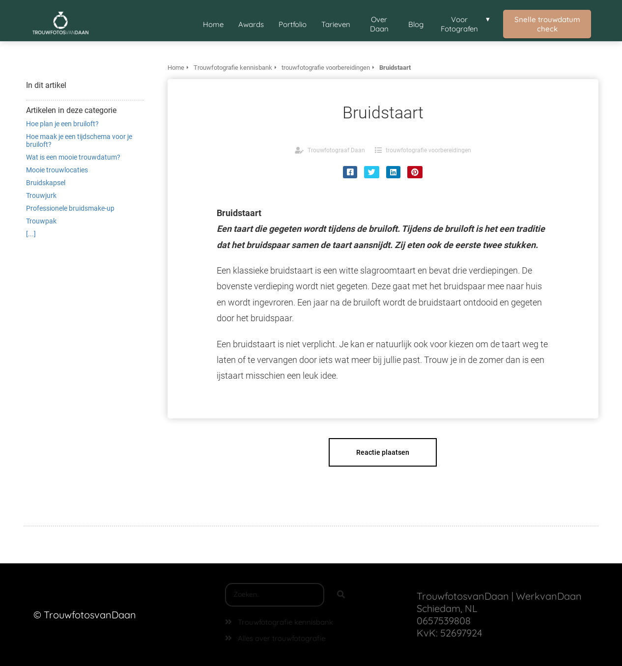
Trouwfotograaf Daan (336, 150)
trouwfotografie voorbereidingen (428, 150)
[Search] (341, 595)
